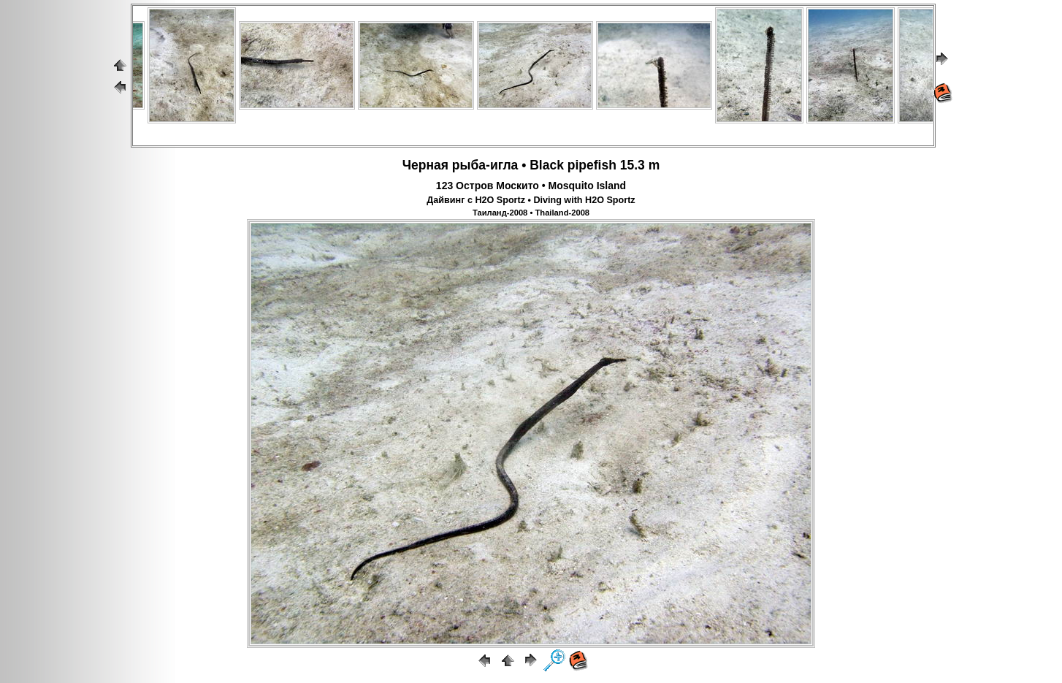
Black (547, 165)
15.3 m (640, 165)
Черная (425, 165)
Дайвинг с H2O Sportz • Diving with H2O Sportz (531, 200)
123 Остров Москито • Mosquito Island (531, 185)
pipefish (592, 165)
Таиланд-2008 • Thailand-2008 (531, 212)
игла (504, 165)
